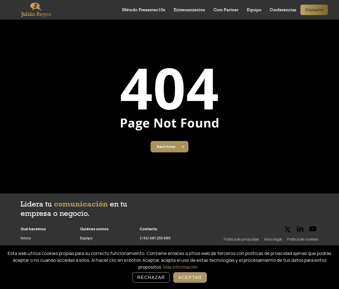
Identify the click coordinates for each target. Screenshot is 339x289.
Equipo (86, 238)
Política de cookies (302, 239)
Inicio (26, 238)
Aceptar (190, 277)
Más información (180, 267)
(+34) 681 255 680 (155, 238)
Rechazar (151, 277)
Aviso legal (273, 239)
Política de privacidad (241, 239)
